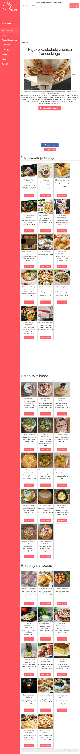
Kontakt (5, 64)
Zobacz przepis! (29, 195)
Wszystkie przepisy (9, 40)
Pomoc (4, 54)
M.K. (77, 750)
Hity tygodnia (7, 49)
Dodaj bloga (6, 23)
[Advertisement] (50, 24)
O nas (4, 35)
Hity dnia (6, 45)
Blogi (4, 59)
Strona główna (7, 30)
